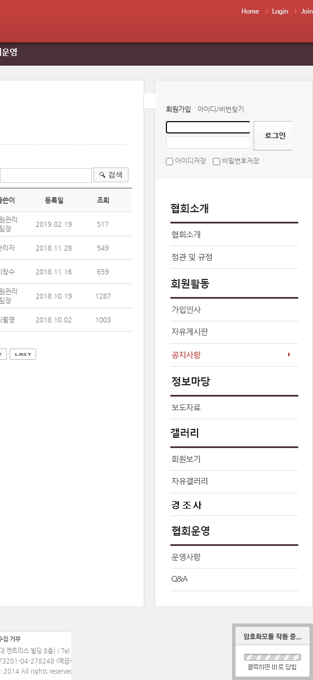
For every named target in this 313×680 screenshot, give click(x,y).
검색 (115, 174)
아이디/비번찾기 (221, 109)
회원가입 (178, 109)
